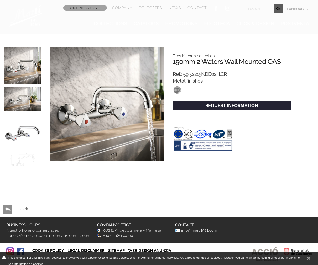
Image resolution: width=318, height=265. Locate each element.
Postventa (295, 23)
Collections (110, 23)
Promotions (181, 23)
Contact (197, 8)
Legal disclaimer (86, 250)
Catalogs (146, 23)
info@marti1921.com (196, 230)
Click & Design (255, 23)
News (175, 8)
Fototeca (217, 23)
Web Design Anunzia (149, 250)
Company (122, 8)
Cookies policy (48, 250)
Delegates (150, 8)
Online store (85, 8)
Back (15, 209)
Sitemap (116, 250)
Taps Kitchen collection (194, 56)
